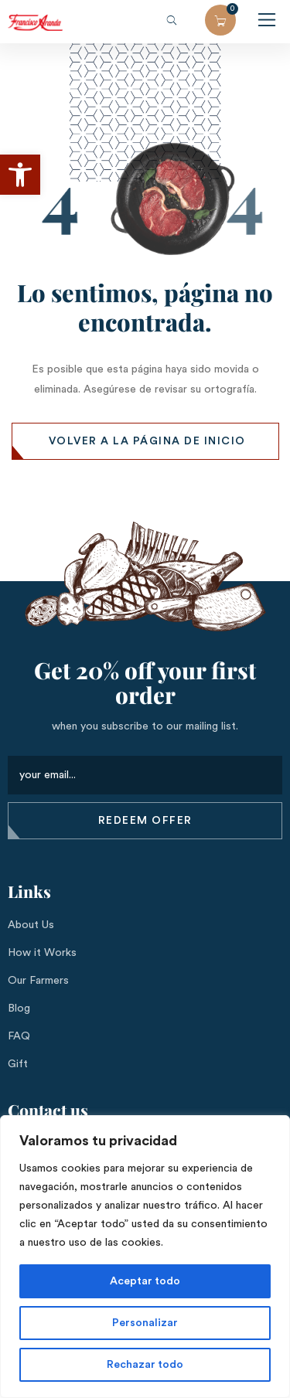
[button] (20, 175)
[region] (145, 1256)
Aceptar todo (145, 1281)
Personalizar (145, 1323)
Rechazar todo (145, 1364)
